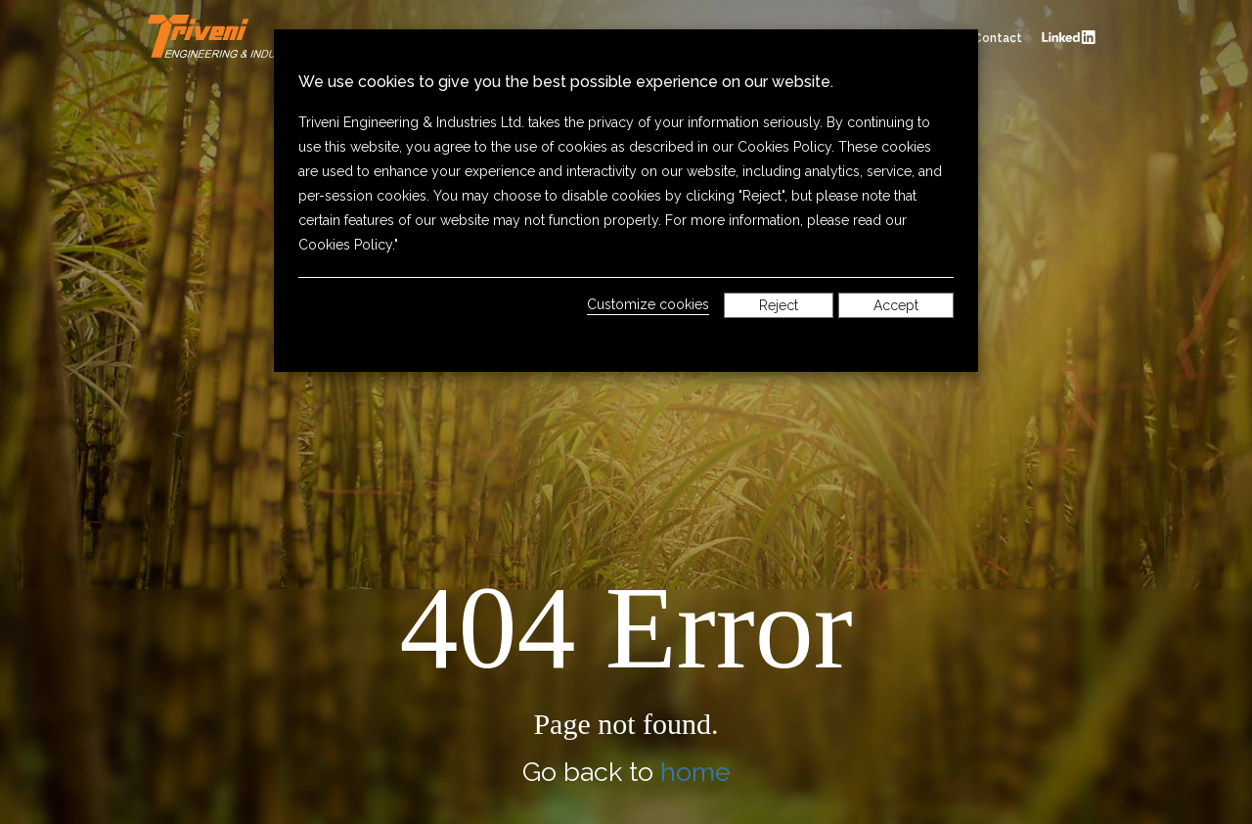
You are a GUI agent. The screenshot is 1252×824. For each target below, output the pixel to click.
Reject (778, 305)
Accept (895, 305)
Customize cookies (648, 304)
